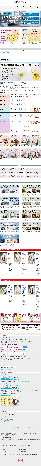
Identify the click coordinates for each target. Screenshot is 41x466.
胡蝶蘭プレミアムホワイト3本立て (24, 255)
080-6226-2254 (6, 420)
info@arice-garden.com (7, 421)
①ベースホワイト (3, 96)
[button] (2, 4)
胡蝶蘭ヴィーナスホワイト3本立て (10, 255)
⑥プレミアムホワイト (4, 121)
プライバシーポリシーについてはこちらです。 (9, 435)
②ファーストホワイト (4, 100)
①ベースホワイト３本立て (4, 145)
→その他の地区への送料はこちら (24, 381)
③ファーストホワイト (4, 104)
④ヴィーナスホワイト (4, 109)
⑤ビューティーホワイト (5, 115)
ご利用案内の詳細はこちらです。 (6, 369)
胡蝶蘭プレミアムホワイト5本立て (38, 255)
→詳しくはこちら (18, 391)
